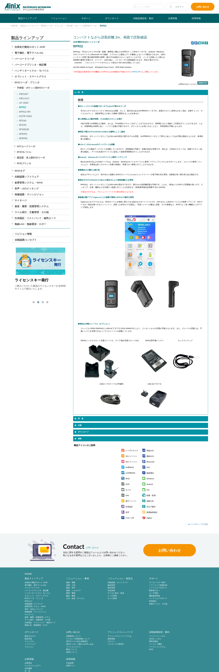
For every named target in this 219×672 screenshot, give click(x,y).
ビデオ (137, 655)
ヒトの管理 (102, 596)
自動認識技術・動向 (143, 18)
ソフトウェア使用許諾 (143, 585)
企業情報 (172, 18)
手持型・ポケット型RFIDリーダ (33, 88)
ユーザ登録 (139, 593)
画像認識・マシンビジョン (29, 194)
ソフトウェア (176, 590)
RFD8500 (24, 129)
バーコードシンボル (106, 636)
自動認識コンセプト (26, 240)
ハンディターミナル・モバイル (32, 70)
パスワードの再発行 (69, 644)
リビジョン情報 (23, 234)
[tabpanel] (40, 268)
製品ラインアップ (27, 18)
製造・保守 (65, 588)
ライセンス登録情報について (36, 639)
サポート (85, 18)
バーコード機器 (104, 644)
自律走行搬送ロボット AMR (30, 47)
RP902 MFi (25, 112)
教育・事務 (65, 593)
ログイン (179, 6)
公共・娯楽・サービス (70, 598)
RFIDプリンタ (24, 163)
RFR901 (23, 134)
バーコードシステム (106, 647)
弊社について (30, 649)
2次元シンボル (104, 639)
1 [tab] (33, 302)
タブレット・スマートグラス (30, 76)
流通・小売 (65, 585)
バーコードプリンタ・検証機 (30, 64)
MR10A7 (23, 94)
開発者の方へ (139, 590)
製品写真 (174, 585)
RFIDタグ (20, 171)
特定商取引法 (45, 668)
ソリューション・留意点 (110, 578)
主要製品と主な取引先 (143, 649)
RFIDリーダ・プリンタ (27, 82)
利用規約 (138, 601)
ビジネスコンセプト (142, 639)
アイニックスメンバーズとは (73, 636)
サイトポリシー (9, 668)
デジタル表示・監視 (106, 593)
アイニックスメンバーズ (73, 632)
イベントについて (32, 647)
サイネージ (21, 200)
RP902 (22, 107)
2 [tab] (38, 302)
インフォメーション (142, 652)
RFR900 (23, 138)
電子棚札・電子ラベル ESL (29, 53)
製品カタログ (176, 582)
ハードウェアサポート (143, 598)
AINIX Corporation (191, 668)
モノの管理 (102, 598)
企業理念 (138, 636)
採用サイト (175, 639)
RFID (100, 649)
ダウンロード (112, 18)
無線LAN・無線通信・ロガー (30, 224)
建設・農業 (65, 596)
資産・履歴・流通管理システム (32, 206)
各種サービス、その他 (143, 604)
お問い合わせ (202, 6)
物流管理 (101, 585)
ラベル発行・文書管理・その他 (32, 212)
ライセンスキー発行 (142, 582)
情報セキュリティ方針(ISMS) (76, 668)
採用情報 (196, 18)
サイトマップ (96, 668)
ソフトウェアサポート (143, 588)
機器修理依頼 (139, 596)
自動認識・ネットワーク (108, 582)
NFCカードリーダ (26, 146)
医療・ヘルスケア (68, 590)
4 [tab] (47, 302)
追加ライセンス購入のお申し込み (38, 644)
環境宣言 (57, 668)
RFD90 (22, 125)
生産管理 (101, 590)
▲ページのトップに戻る (198, 524)
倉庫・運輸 (65, 582)
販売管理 (101, 588)
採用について (30, 652)
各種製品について (32, 636)
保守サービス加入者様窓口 (36, 641)
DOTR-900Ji (25, 116)
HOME (28, 573)
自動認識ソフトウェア (27, 176)
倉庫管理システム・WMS (29, 182)
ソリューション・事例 (72, 578)
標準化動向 (102, 641)
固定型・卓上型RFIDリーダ (31, 157)
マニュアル (175, 588)
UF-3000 (23, 103)
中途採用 (174, 636)
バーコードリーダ (24, 59)
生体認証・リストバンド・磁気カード (35, 218)
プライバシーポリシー (28, 668)
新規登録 (65, 639)
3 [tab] (42, 302)
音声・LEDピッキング (27, 188)
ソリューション (59, 18)
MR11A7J (24, 98)
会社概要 (138, 641)
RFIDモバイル (24, 152)
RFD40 (22, 120)
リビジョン (175, 593)
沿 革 (137, 644)
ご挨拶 (137, 647)
